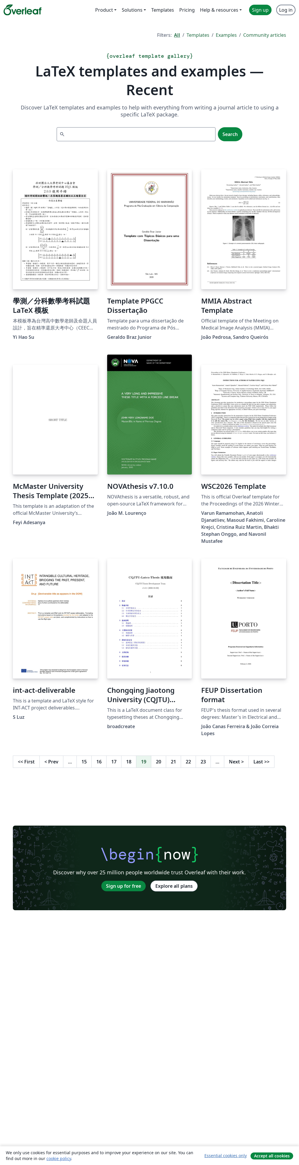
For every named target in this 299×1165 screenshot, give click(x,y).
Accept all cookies (272, 1156)
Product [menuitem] (104, 10)
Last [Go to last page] (261, 761)
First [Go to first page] (26, 761)
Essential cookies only (225, 1155)
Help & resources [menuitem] (219, 10)
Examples (226, 35)
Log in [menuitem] (286, 10)
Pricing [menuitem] (187, 10)
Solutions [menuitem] (132, 10)
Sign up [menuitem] (260, 10)
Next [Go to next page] (236, 761)
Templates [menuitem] (162, 10)
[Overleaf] (22, 10)
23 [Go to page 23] (203, 761)
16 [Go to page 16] (99, 761)
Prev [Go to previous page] (51, 761)
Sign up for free (123, 886)
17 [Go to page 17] (114, 761)
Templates (198, 35)
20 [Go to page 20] (158, 761)
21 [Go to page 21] (173, 761)
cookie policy (58, 1158)
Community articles (264, 35)
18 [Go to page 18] (128, 761)
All (177, 35)
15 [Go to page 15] (84, 761)
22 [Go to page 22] (188, 761)
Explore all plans (174, 886)
